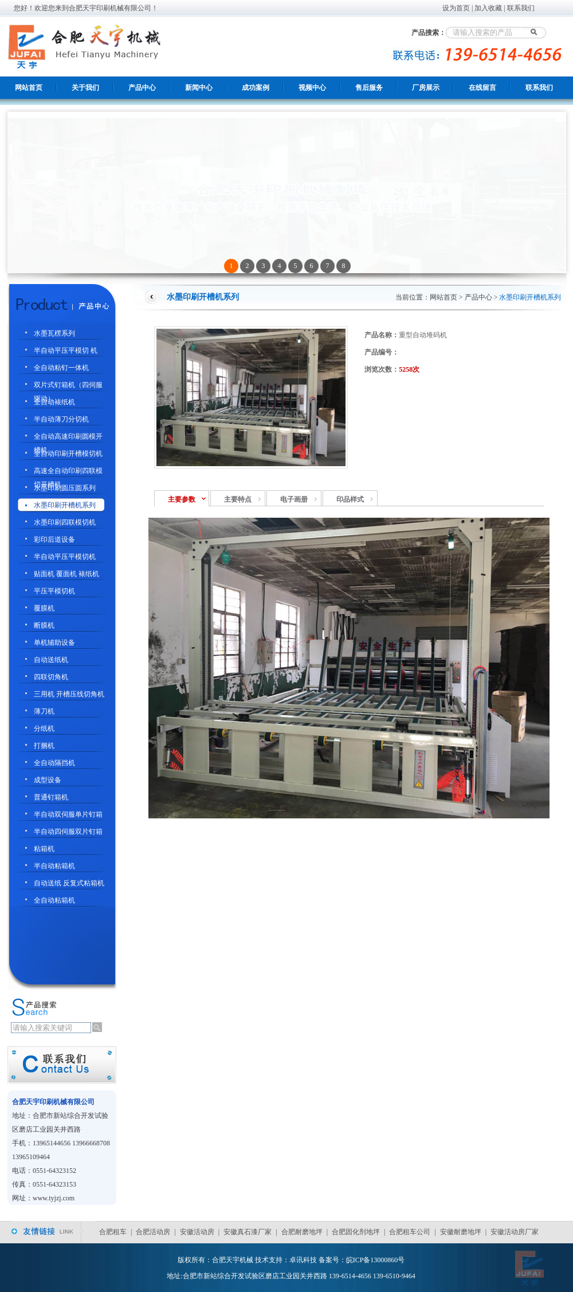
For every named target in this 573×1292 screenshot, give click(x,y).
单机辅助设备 (54, 643)
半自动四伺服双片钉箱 (68, 832)
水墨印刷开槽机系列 (65, 505)
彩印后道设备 (54, 539)
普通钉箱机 (51, 797)
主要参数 (181, 499)
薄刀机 (44, 711)
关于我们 (85, 88)
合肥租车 (113, 1232)
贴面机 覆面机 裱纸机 (66, 574)
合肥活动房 (153, 1232)
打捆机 (44, 746)
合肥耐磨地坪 (302, 1232)
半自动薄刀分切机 (61, 419)
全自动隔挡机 (54, 763)
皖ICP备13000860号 (375, 1260)
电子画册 (294, 499)
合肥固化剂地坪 (356, 1232)
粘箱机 (44, 849)
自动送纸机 (51, 660)
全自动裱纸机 (54, 402)
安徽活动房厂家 (514, 1232)
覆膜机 (44, 608)
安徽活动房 (197, 1232)
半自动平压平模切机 (65, 557)
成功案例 (255, 88)
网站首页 (28, 88)
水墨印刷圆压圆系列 (65, 488)
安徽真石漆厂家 (247, 1232)
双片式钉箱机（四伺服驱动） (68, 386)
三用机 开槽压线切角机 (69, 694)
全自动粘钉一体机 (61, 368)
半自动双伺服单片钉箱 (68, 814)
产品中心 (142, 88)
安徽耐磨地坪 (460, 1232)
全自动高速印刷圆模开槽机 (68, 437)
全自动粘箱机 (54, 900)
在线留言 (482, 88)
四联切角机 (51, 677)
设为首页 (456, 8)
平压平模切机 (54, 591)
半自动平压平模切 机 (65, 350)
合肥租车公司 (409, 1232)
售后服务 (369, 88)
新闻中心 (199, 88)
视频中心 (312, 88)
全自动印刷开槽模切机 (68, 454)
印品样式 (350, 499)
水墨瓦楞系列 (54, 333)
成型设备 (47, 780)
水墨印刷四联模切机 (65, 522)
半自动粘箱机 (54, 866)
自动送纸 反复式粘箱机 (69, 883)
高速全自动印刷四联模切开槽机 (68, 472)
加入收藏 (488, 8)
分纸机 (44, 728)
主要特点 (238, 499)
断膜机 (44, 625)
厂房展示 (425, 88)
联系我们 (521, 8)
